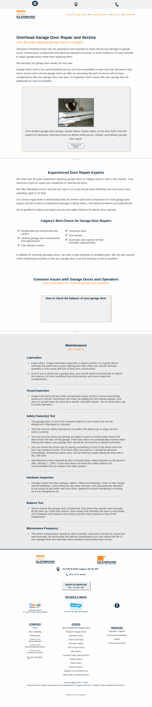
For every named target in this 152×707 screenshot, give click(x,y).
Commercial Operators (117, 635)
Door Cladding (35, 632)
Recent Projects (76, 667)
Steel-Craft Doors (76, 640)
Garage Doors (80, 14)
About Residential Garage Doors (76, 628)
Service (116, 14)
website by (76, 695)
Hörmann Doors (76, 636)
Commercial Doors (100, 14)
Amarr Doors (76, 663)
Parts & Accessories (117, 643)
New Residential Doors (35, 646)
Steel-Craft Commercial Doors (76, 675)
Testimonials (35, 636)
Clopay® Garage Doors (76, 632)
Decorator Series (76, 643)
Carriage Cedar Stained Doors (76, 655)
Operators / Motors (117, 631)
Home (69, 14)
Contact (128, 14)
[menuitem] (69, 15)
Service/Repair (35, 640)
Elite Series (76, 651)
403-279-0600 (35, 657)
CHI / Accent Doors (76, 647)
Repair (117, 639)
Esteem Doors (76, 659)
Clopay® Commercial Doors (76, 671)
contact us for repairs (76, 146)
